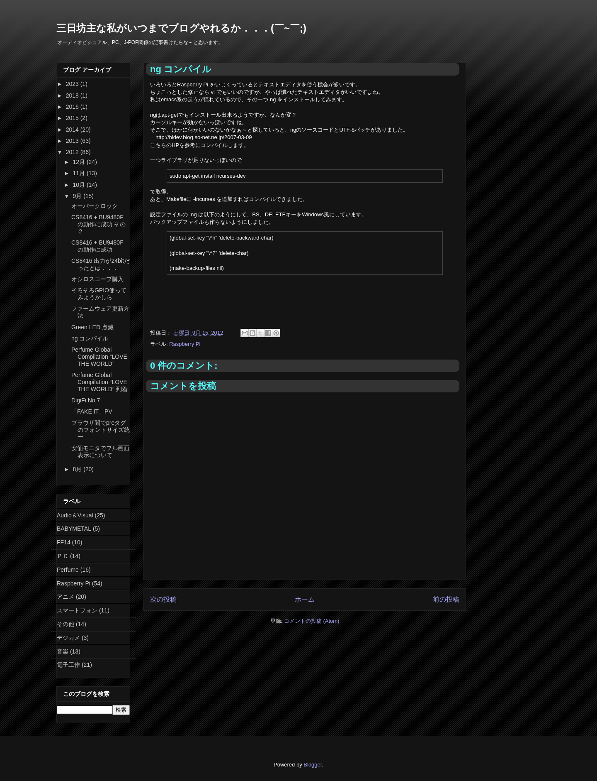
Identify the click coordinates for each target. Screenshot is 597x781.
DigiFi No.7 (85, 400)
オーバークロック (94, 206)
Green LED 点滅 (92, 327)
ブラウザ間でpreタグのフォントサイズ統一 (100, 429)
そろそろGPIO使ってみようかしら (98, 294)
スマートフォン (77, 610)
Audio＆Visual (75, 515)
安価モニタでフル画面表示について (100, 451)
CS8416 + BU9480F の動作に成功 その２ (98, 224)
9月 (78, 196)
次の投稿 (163, 599)
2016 (73, 106)
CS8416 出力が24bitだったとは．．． (100, 264)
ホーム (305, 599)
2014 (73, 129)
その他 (65, 624)
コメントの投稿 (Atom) (312, 621)
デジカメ (68, 637)
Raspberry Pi (184, 344)
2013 (73, 140)
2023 (73, 84)
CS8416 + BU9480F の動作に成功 (97, 246)
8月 (78, 469)
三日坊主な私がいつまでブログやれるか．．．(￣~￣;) (181, 28)
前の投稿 (446, 599)
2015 (73, 118)
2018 (73, 95)
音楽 (62, 651)
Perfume (68, 569)
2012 (73, 152)
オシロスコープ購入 (97, 279)
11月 (79, 173)
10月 (79, 184)
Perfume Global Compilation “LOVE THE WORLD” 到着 (99, 382)
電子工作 (68, 664)
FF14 (63, 542)
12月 (79, 162)
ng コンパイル (89, 338)
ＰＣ (62, 556)
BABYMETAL (74, 528)
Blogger (312, 764)
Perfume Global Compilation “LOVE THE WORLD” (99, 356)
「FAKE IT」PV (91, 411)
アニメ (65, 596)
